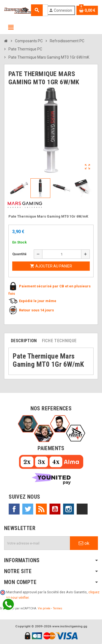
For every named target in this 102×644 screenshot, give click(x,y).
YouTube (55, 509)
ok (84, 543)
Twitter (27, 509)
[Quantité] (62, 254)
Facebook (14, 509)
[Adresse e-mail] (37, 543)
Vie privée (44, 608)
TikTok (82, 509)
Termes (57, 608)
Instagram (68, 509)
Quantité (19, 254)
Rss (41, 509)
